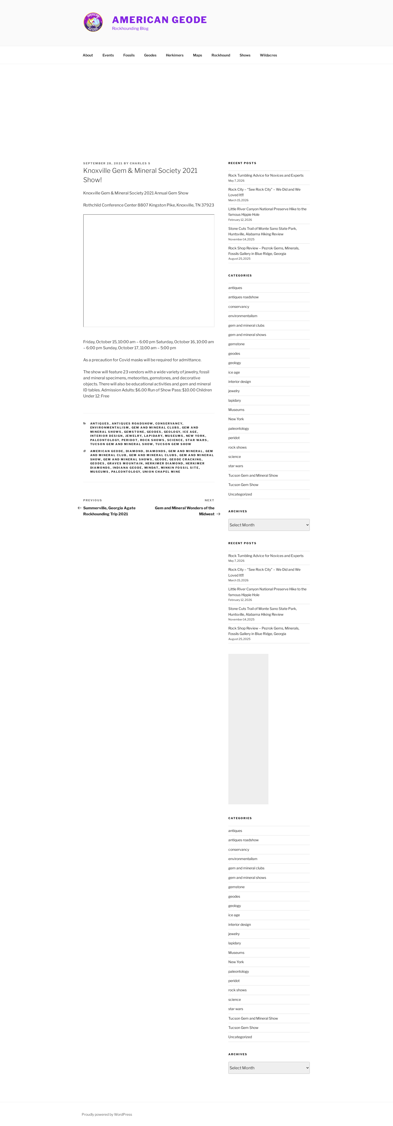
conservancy (168, 423)
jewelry (133, 436)
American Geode (160, 19)
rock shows (152, 440)
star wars (196, 440)
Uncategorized (240, 494)
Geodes (150, 55)
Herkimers (174, 55)
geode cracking (185, 459)
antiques (100, 423)
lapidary (153, 436)
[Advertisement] (196, 101)
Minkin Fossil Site (180, 467)
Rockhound (221, 55)
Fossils (129, 55)
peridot (130, 440)
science (175, 440)
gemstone (134, 432)
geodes (154, 432)
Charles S (140, 163)
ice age (190, 432)
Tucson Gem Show (173, 444)
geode (161, 459)
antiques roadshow (132, 423)
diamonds (156, 451)
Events (108, 55)
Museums (174, 436)
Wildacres (268, 55)
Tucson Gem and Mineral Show (121, 444)
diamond (135, 451)
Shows (245, 55)
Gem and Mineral (185, 451)
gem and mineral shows (128, 459)
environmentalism (109, 427)
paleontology (104, 440)
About (88, 55)
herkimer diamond (164, 463)
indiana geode (127, 467)
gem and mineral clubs (156, 427)
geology (172, 432)
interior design (106, 436)
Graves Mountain (125, 463)
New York (195, 436)
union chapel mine (162, 471)
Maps (197, 55)
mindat (151, 467)
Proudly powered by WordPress (107, 1114)
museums (99, 471)
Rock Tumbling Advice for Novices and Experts (266, 175)
